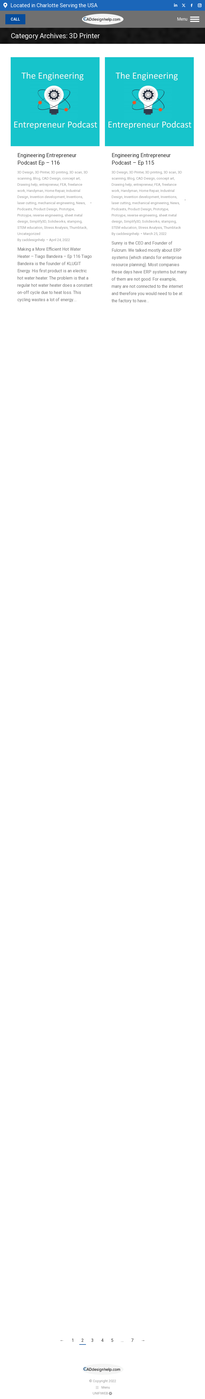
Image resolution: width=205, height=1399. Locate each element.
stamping (74, 221)
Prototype (66, 209)
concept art (71, 178)
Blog (36, 178)
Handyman (35, 191)
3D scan (75, 172)
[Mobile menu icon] (188, 19)
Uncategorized (28, 234)
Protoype (24, 215)
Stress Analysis (56, 228)
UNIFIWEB (100, 1393)
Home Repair (55, 191)
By (31, 240)
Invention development (47, 197)
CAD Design (51, 178)
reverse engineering (48, 215)
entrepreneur (48, 185)
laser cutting (26, 203)
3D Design (25, 172)
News (80, 203)
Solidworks (56, 221)
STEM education (29, 228)
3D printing (59, 172)
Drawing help (27, 185)
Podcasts (24, 209)
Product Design (45, 209)
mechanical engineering (56, 203)
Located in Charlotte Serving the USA (49, 5)
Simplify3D (38, 221)
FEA (63, 185)
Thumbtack (78, 228)
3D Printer (42, 172)
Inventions (74, 197)
